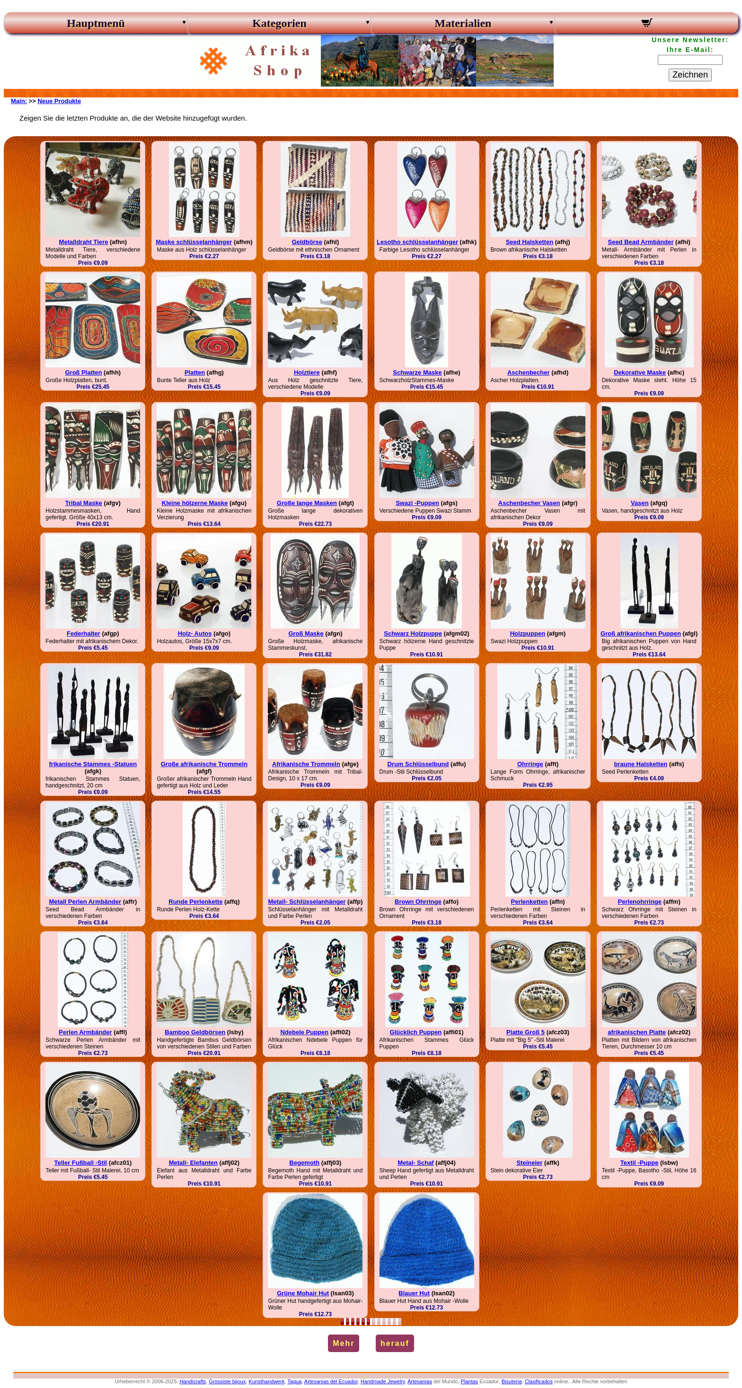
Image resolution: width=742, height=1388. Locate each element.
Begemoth (305, 1162)
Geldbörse (307, 241)
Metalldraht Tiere (83, 241)
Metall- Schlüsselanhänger (306, 901)
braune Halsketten (641, 764)
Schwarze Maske (417, 372)
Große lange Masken (307, 502)
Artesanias (419, 1381)
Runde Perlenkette (195, 901)
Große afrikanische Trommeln (204, 764)
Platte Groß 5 (525, 1032)
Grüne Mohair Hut (303, 1293)
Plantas (469, 1381)
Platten (195, 372)
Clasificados (539, 1381)
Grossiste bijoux (227, 1381)
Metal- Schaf (416, 1162)
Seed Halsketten (529, 241)
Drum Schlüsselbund (418, 764)
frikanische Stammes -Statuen (93, 764)
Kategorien (279, 23)
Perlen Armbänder (85, 1032)
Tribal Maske (83, 502)
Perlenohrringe (640, 901)
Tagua (294, 1381)
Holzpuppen (527, 633)
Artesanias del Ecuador (331, 1381)
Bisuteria (512, 1381)
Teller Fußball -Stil (80, 1162)
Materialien (463, 23)
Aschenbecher (528, 372)
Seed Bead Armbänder (640, 241)
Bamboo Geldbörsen (195, 1032)
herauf (394, 1343)
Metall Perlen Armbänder (85, 901)
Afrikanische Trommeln (306, 764)
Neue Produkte (59, 101)
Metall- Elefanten (193, 1162)
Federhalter (83, 633)
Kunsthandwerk (267, 1381)
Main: (19, 101)
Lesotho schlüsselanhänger (417, 241)
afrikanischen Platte (637, 1032)
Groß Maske (305, 633)
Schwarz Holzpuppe (413, 633)
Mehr (343, 1343)
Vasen (640, 502)
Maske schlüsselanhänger (194, 241)
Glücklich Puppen (416, 1032)
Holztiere (307, 372)
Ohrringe (530, 764)
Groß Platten (83, 372)
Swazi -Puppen (417, 502)
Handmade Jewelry (383, 1381)
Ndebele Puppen (304, 1032)
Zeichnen (690, 74)
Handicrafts (192, 1381)
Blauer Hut (414, 1293)
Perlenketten (529, 901)
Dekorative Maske (640, 372)
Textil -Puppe (639, 1162)
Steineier (529, 1162)
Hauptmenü (96, 23)
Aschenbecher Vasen (529, 502)
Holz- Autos (195, 633)
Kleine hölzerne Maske (195, 502)
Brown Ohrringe (418, 901)
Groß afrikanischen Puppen (641, 633)
